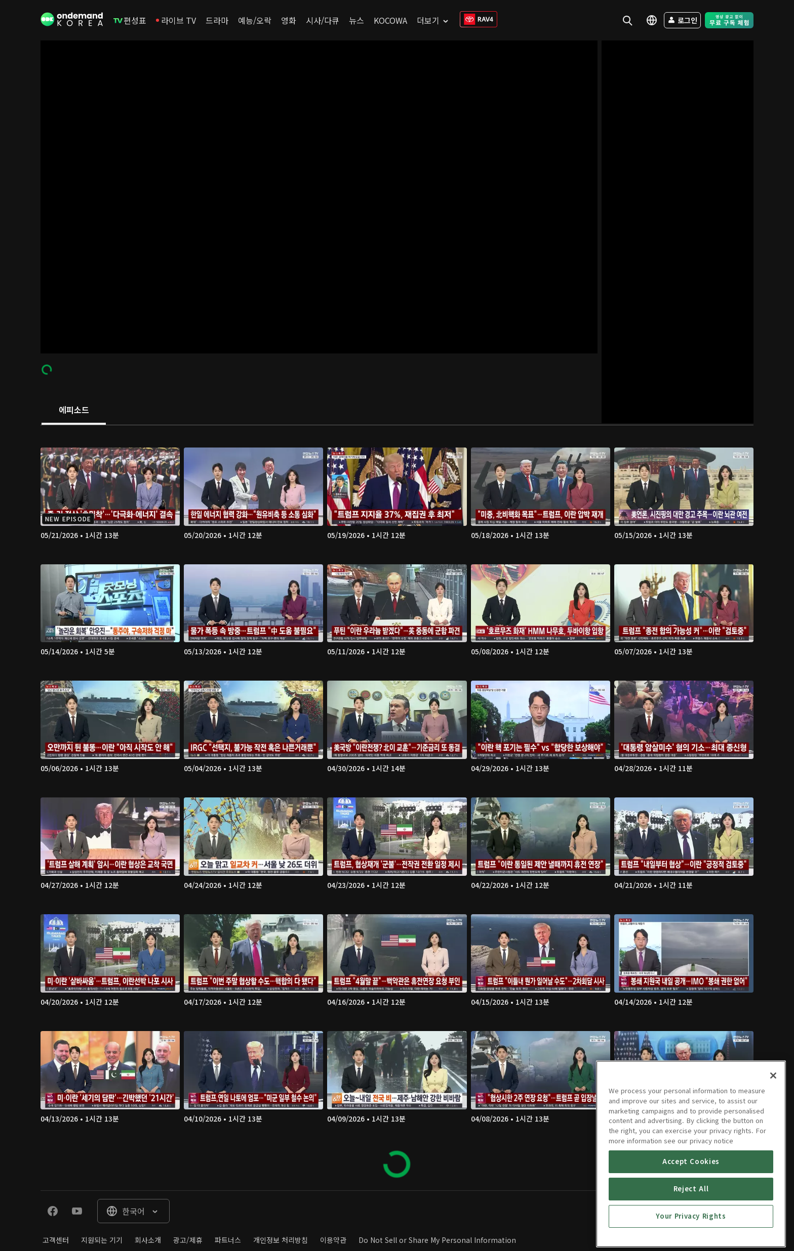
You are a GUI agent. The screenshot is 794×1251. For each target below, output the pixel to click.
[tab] (74, 410)
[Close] (773, 1177)
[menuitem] (129, 20)
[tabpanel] (397, 807)
